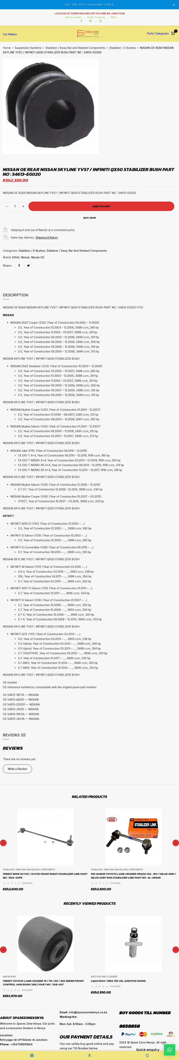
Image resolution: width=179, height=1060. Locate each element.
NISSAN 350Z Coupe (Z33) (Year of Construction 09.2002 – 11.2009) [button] (54, 322)
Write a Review (17, 769)
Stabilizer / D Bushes (122, 48)
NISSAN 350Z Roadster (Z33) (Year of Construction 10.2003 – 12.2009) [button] (56, 366)
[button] (173, 33)
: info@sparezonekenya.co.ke (83, 1012)
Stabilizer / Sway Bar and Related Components (75, 48)
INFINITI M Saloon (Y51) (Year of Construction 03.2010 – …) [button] (48, 567)
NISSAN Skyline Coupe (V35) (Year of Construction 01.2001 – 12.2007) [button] (55, 409)
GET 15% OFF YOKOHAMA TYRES (89, 4)
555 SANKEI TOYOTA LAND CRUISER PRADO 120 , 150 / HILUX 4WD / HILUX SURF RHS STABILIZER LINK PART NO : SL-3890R (133, 875)
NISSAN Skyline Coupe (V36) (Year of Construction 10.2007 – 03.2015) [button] (55, 496)
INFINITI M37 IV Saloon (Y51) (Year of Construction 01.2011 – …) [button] (51, 588)
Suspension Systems (28, 48)
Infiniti (15, 257)
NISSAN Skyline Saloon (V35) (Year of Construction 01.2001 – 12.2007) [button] (55, 426)
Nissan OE (37, 257)
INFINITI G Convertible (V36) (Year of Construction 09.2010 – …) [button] (52, 547)
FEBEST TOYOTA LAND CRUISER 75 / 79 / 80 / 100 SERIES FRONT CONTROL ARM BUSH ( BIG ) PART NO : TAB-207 (43, 982)
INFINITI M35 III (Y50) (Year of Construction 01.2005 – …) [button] (47, 523)
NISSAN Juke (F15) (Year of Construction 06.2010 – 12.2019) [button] (48, 450)
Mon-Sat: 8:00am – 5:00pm (77, 1024)
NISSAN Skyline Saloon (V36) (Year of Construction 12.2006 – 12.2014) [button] (55, 484)
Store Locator (73, 17)
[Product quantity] (15, 206)
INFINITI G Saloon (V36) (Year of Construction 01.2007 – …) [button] (48, 600)
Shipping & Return (47, 237)
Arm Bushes (9, 976)
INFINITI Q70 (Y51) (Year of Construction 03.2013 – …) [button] (45, 634)
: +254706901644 (16, 1044)
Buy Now (89, 218)
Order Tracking (96, 17)
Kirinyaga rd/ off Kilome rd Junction (23, 1039)
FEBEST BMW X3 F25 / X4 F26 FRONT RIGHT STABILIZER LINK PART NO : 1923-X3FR (45, 875)
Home (7, 48)
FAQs (113, 17)
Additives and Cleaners (104, 976)
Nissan (25, 257)
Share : (7, 265)
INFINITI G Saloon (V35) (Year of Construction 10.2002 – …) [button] (48, 535)
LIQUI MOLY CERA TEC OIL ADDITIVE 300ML (118, 981)
